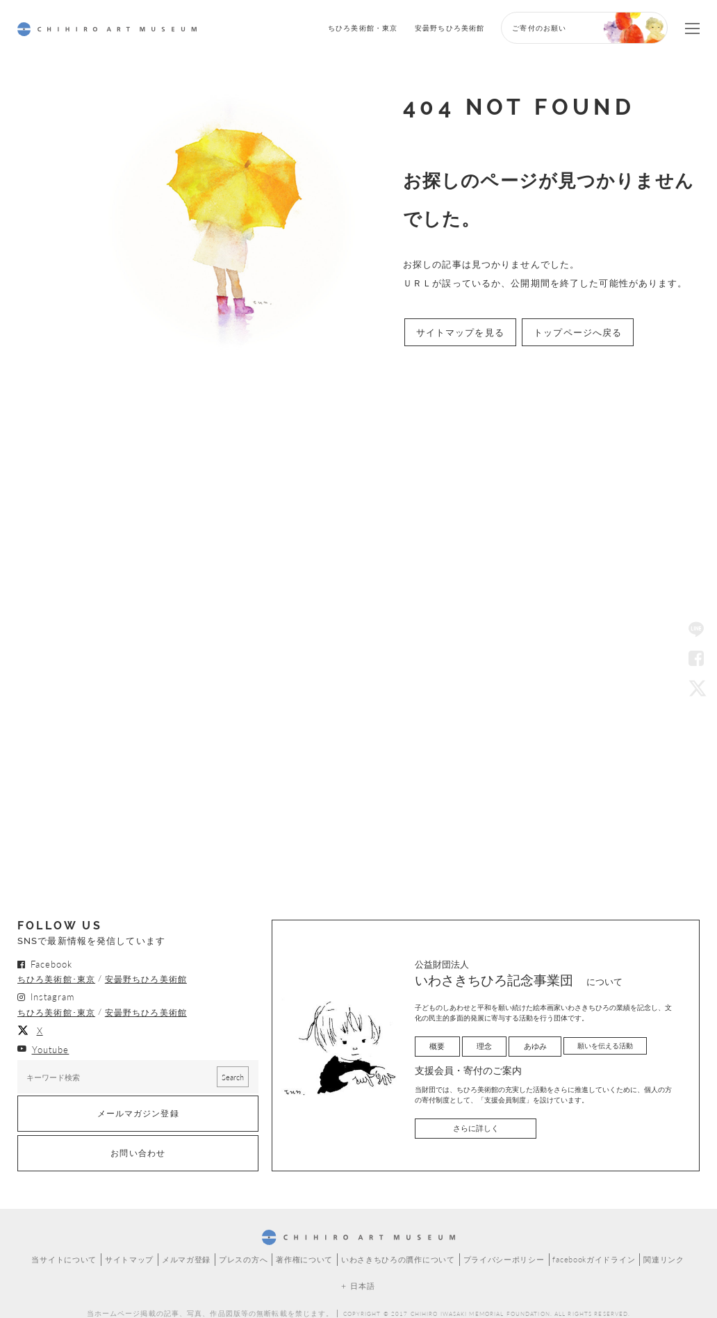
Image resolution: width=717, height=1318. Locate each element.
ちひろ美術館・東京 (362, 27)
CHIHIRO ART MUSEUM (107, 29)
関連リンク (651, 1244)
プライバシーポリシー (495, 1244)
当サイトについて (76, 1244)
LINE (696, 630)
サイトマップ (138, 1244)
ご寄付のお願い (539, 27)
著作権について (306, 1244)
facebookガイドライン (583, 1244)
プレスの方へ (247, 1244)
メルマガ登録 (193, 1244)
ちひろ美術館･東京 (56, 974)
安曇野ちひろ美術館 (449, 27)
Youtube (50, 1039)
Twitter (696, 687)
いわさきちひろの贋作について (395, 1244)
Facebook (696, 659)
